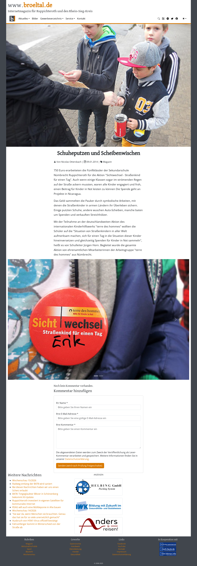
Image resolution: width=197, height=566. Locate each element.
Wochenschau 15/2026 (24, 480)
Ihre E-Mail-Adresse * (67, 413)
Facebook (122, 543)
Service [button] (69, 18)
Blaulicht (29, 551)
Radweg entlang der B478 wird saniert (32, 483)
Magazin (29, 543)
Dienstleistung (75, 549)
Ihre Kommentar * (65, 424)
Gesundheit (75, 554)
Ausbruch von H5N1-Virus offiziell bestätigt (35, 520)
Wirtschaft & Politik (29, 546)
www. (30, 5)
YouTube (121, 546)
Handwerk (75, 546)
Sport (29, 549)
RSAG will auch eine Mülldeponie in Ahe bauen (36, 507)
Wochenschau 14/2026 (24, 510)
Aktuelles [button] (23, 18)
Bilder (35, 18)
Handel (75, 551)
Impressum (121, 551)
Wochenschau (29, 554)
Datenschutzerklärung (77, 459)
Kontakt (81, 18)
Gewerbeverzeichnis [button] (51, 18)
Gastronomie (75, 543)
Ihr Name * (62, 402)
